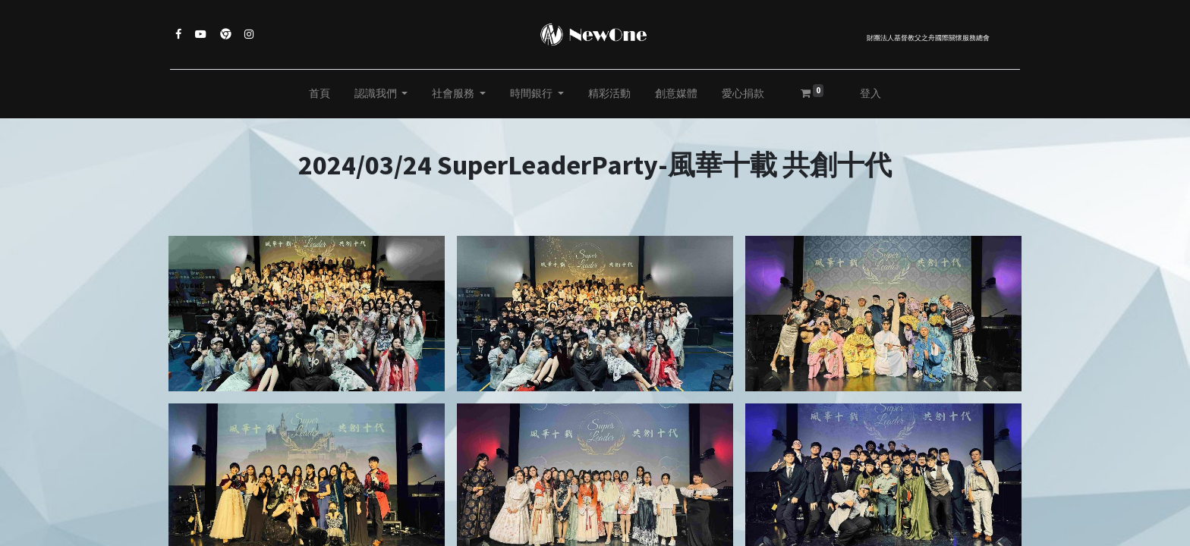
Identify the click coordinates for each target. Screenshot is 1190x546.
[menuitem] (319, 94)
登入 (870, 93)
